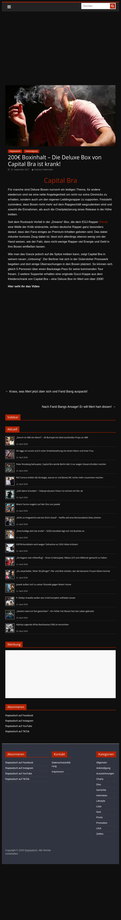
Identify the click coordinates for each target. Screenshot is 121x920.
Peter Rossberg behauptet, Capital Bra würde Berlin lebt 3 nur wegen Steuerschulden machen (61, 464)
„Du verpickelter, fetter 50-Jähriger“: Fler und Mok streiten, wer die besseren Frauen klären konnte (63, 571)
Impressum (58, 771)
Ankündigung (31, 151)
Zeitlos (99, 833)
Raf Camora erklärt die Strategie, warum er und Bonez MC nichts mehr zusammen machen (59, 477)
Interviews (101, 795)
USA (98, 828)
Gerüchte (101, 790)
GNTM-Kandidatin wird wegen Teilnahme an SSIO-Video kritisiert (47, 544)
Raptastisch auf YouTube (18, 726)
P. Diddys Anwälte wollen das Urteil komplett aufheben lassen (45, 597)
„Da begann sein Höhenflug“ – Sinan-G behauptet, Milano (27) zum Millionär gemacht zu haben (61, 557)
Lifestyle (100, 801)
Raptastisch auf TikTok (17, 731)
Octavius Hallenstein (43, 169)
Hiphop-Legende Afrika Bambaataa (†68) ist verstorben (42, 624)
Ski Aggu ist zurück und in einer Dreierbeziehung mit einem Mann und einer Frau (55, 450)
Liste (98, 806)
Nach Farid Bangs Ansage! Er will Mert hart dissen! (79, 406)
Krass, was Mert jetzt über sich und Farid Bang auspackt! (46, 391)
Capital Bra (60, 180)
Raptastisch (15, 151)
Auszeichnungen (105, 773)
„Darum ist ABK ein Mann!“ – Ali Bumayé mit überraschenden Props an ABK (52, 437)
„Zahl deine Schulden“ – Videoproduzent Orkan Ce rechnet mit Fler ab (49, 490)
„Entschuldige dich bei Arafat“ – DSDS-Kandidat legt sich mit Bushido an (50, 531)
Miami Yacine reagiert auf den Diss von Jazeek (38, 504)
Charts (99, 779)
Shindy (103, 222)
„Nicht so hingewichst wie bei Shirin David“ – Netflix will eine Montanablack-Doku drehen (58, 517)
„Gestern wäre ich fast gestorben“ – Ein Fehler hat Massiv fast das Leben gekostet (55, 611)
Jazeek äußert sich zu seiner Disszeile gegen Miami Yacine (43, 584)
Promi (99, 817)
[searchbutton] (112, 6)
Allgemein (101, 762)
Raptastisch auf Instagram (19, 720)
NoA (98, 812)
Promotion (101, 822)
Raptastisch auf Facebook (19, 715)
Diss (98, 784)
